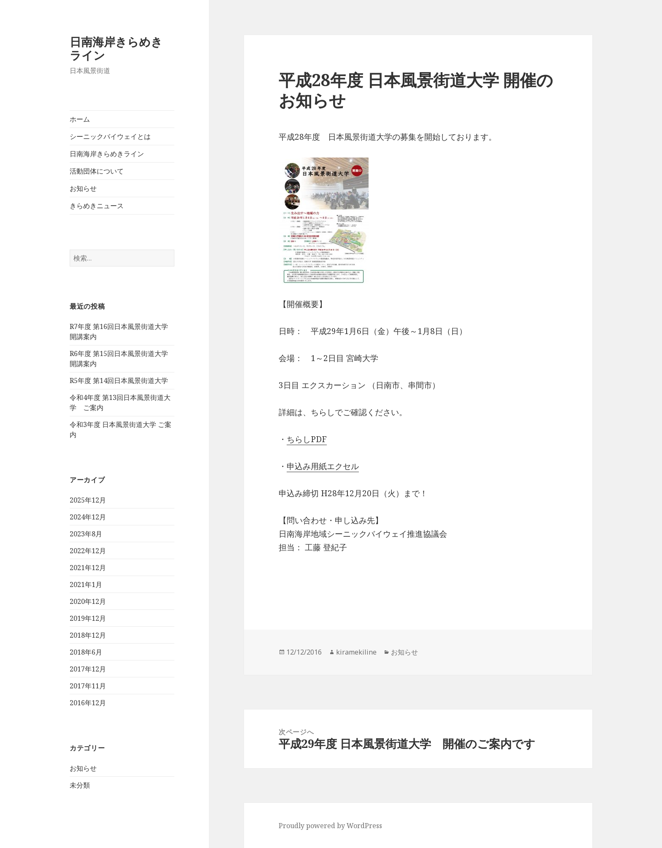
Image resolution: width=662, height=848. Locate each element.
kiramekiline (356, 652)
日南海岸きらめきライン (116, 48)
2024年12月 (88, 517)
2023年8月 (86, 533)
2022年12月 (88, 550)
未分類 (80, 785)
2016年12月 (88, 702)
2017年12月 (88, 669)
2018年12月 (88, 635)
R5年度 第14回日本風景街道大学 (119, 380)
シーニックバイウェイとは (110, 136)
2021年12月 (88, 567)
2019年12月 (88, 618)
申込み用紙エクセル (323, 466)
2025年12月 (88, 500)
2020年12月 (88, 601)
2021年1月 (86, 584)
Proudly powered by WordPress (330, 825)
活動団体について (97, 171)
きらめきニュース (97, 205)
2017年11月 (88, 685)
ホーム (80, 119)
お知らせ (83, 188)
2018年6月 (86, 652)
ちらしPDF (307, 439)
